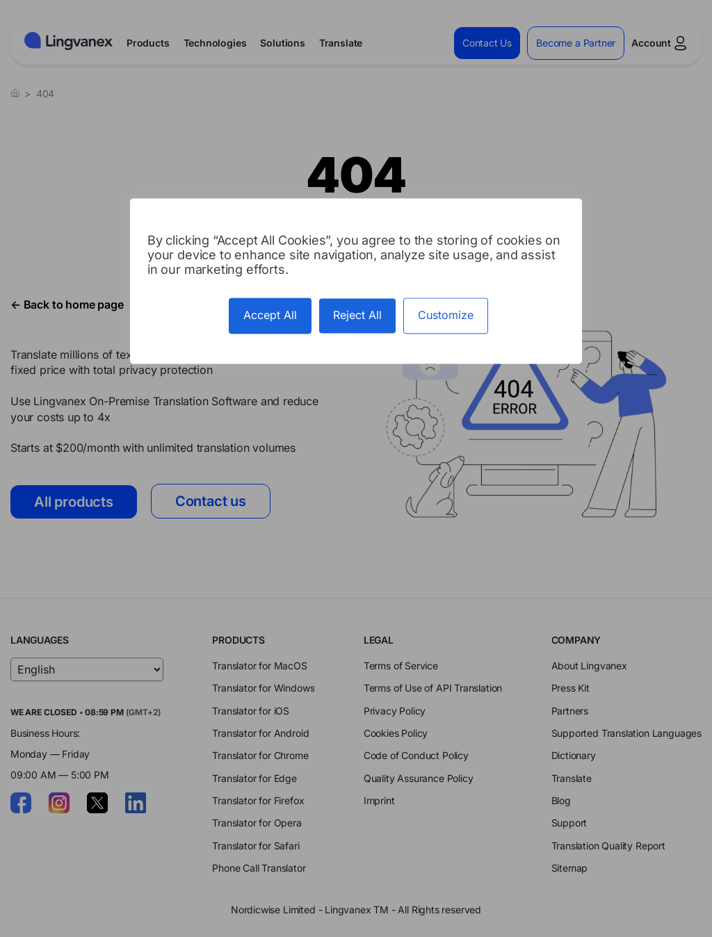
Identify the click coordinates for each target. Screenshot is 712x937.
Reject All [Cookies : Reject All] (357, 316)
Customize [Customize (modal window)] (446, 316)
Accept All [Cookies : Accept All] (270, 316)
